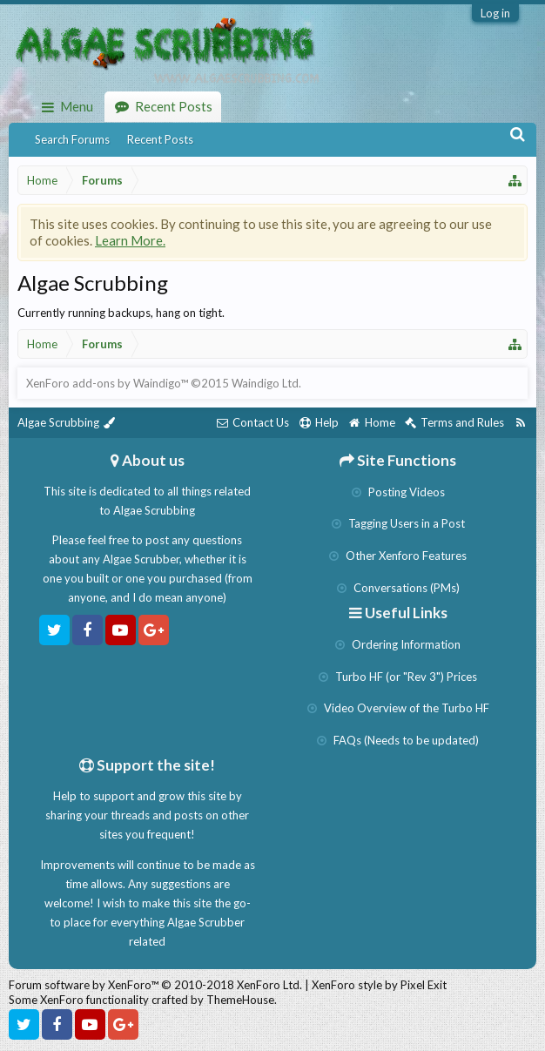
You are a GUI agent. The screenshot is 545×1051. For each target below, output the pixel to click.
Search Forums (72, 139)
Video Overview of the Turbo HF (398, 708)
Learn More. (130, 240)
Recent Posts (160, 139)
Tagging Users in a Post (398, 523)
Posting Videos (398, 492)
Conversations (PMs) (398, 588)
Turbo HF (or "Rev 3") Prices (398, 677)
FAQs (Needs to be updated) (398, 740)
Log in (495, 13)
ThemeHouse (240, 1000)
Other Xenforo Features (398, 556)
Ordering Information (398, 644)
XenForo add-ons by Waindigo (103, 383)
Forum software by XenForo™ (155, 985)
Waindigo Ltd (265, 383)
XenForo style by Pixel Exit (379, 985)
